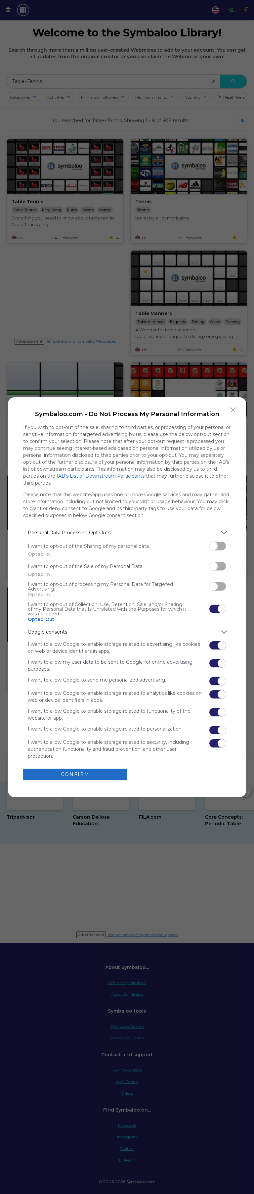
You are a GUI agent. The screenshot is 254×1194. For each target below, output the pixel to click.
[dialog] (127, 597)
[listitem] (127, 533)
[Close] (233, 410)
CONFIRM (75, 774)
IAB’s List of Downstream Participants (101, 476)
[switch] (217, 546)
